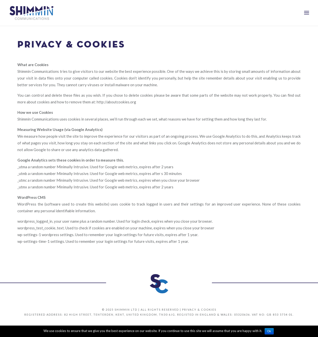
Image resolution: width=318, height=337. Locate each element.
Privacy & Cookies (199, 309)
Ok (269, 331)
